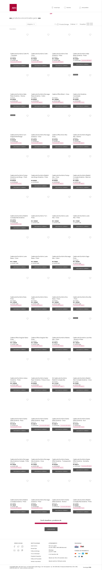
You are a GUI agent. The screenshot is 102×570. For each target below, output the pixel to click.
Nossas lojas (34, 548)
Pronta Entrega (64, 24)
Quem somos (34, 546)
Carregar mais (51, 529)
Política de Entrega (35, 551)
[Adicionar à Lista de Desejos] (27, 34)
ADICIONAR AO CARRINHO (19, 65)
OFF (51, 14)
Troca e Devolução (35, 553)
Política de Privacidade (36, 559)
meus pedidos (85, 7)
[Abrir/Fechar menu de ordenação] (74, 24)
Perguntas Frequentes (36, 556)
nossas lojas (57, 7)
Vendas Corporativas (36, 561)
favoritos (69, 7)
